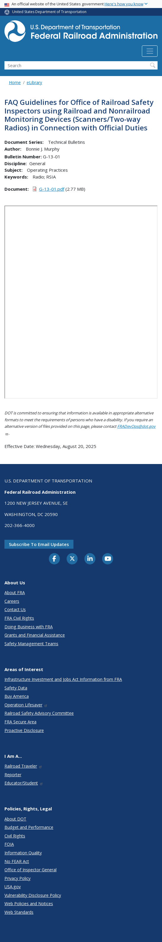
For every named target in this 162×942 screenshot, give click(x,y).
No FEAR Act (16, 861)
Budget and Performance (28, 827)
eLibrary (34, 82)
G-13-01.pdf (51, 189)
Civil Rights (14, 836)
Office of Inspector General (30, 869)
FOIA (9, 844)
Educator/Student (23, 783)
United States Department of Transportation (49, 11)
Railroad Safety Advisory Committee (39, 713)
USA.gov (12, 886)
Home (15, 82)
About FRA (14, 592)
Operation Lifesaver (26, 705)
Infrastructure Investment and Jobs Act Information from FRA (63, 679)
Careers (11, 601)
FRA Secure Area (20, 722)
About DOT (15, 819)
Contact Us (15, 609)
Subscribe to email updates (39, 544)
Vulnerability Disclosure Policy (32, 895)
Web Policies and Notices (28, 903)
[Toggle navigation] (150, 51)
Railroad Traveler (23, 766)
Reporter (12, 774)
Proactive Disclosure (24, 730)
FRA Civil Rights (19, 618)
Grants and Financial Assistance (34, 635)
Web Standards (18, 912)
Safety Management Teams (31, 643)
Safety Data (15, 688)
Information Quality (23, 853)
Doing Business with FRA (28, 626)
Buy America (16, 696)
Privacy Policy (17, 878)
